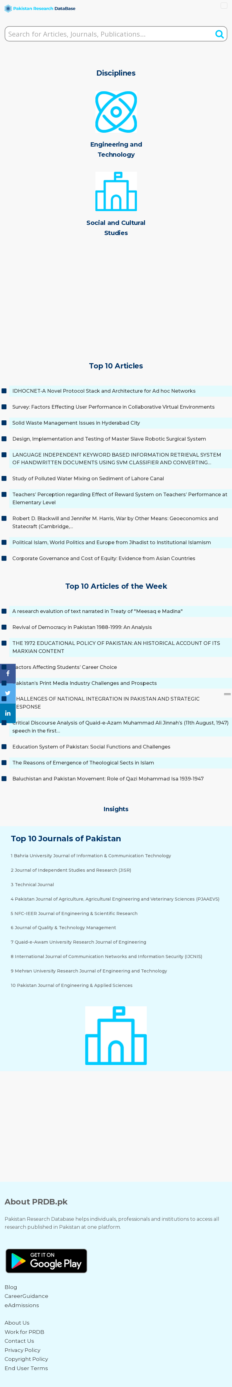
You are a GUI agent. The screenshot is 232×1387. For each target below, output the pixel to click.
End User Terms (26, 1368)
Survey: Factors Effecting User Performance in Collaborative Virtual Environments (113, 407)
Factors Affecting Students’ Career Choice (64, 667)
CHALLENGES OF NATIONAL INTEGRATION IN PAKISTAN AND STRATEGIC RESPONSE (106, 703)
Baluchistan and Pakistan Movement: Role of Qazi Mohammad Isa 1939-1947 (108, 779)
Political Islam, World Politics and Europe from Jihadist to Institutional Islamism (111, 542)
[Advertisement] (116, 308)
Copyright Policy (26, 1359)
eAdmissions (22, 1305)
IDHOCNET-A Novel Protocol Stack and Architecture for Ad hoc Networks (104, 391)
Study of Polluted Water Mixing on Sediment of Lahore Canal (88, 478)
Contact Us (19, 1341)
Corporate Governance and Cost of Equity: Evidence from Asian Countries (103, 558)
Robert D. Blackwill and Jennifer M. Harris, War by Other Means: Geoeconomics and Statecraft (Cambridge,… (115, 522)
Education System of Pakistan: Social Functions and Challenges (91, 747)
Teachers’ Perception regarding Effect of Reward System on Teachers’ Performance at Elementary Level (119, 498)
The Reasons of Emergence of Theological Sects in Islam (83, 763)
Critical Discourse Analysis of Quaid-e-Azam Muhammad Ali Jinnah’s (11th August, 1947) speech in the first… (120, 727)
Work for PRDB (24, 1332)
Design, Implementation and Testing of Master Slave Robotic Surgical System (109, 439)
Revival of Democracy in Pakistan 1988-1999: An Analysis (82, 627)
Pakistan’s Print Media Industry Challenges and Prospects (84, 683)
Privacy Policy (22, 1350)
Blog (11, 1287)
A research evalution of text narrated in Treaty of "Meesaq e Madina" (97, 611)
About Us (17, 1323)
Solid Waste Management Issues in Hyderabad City (76, 423)
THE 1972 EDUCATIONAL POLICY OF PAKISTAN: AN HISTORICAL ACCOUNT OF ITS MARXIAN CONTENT (116, 647)
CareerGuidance (26, 1296)
